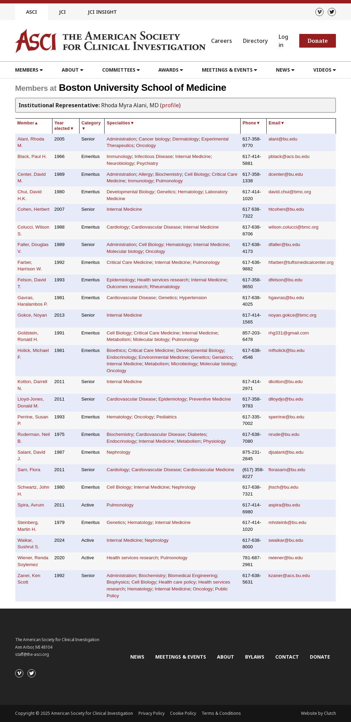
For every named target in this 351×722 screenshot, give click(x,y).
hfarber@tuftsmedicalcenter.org (301, 262)
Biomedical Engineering (192, 575)
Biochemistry (168, 174)
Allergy (145, 174)
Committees (118, 69)
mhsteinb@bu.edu (287, 522)
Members (26, 69)
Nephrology (119, 452)
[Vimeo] (319, 12)
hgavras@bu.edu (286, 297)
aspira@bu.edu (284, 504)
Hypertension (193, 297)
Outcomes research (127, 286)
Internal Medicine (193, 156)
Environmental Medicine (164, 357)
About (70, 69)
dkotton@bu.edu (285, 381)
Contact (287, 656)
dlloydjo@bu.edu (285, 399)
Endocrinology (121, 357)
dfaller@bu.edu (284, 244)
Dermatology (185, 139)
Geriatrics (222, 357)
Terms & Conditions (221, 713)
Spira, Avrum (30, 504)
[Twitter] (332, 12)
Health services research (163, 279)
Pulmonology (169, 180)
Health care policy (177, 582)
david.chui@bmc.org (289, 191)
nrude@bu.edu (283, 434)
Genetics (166, 191)
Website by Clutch (318, 713)
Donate (317, 41)
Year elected (64, 126)
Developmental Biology (130, 191)
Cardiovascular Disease (156, 227)
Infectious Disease (153, 156)
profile (170, 105)
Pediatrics (166, 416)
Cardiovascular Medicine (208, 469)
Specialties (120, 123)
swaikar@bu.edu (285, 540)
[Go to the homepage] (110, 41)
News (283, 69)
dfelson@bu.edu (285, 279)
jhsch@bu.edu (283, 487)
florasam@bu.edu (286, 469)
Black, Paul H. (32, 156)
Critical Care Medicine (129, 262)
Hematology (190, 191)
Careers (221, 41)
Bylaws (254, 656)
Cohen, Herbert (33, 209)
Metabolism (119, 339)
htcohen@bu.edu (286, 209)
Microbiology (184, 363)
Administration (121, 139)
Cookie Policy (183, 713)
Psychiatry (147, 163)
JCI (62, 12)
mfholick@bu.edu (286, 350)
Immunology (119, 156)
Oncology (146, 145)
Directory (255, 41)
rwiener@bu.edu (285, 557)
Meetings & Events (227, 69)
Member (28, 123)
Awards (168, 69)
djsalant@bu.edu (285, 452)
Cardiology (118, 227)
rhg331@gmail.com (288, 332)
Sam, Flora (28, 469)
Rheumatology (165, 286)
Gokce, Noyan (32, 315)
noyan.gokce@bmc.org (292, 315)
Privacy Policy (151, 713)
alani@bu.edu (282, 139)
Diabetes (196, 434)
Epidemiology (121, 279)
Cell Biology (196, 174)
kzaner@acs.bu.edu (289, 575)
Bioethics (116, 350)
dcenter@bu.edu (285, 174)
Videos (322, 69)
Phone (252, 123)
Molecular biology (125, 251)
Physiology (214, 441)
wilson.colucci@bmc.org (293, 227)
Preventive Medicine (210, 399)
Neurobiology (120, 163)
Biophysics (118, 582)
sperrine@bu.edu (286, 416)
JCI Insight (102, 12)
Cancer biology (154, 139)
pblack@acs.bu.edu (289, 156)
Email (277, 123)
